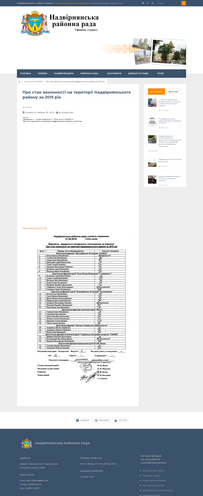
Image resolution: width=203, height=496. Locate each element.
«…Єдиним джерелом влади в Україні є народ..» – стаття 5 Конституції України (170, 71)
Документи (114, 42)
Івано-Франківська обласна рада (158, 458)
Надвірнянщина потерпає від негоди (170, 129)
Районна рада (89, 42)
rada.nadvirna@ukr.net (37, 448)
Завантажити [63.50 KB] (35, 196)
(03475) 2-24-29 (32, 456)
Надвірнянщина (64, 42)
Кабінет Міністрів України (154, 448)
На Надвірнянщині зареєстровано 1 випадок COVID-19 (170, 89)
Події (160, 42)
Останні (173, 60)
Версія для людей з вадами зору (107, 3)
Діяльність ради (138, 42)
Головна (25, 42)
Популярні (156, 60)
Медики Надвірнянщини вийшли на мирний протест (169, 147)
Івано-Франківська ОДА (153, 453)
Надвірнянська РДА (151, 463)
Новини (42, 42)
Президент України (151, 444)
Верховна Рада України (153, 439)
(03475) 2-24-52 (34, 452)
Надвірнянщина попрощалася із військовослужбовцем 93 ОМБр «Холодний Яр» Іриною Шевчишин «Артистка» (170, 109)
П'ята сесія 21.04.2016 (33, 50)
